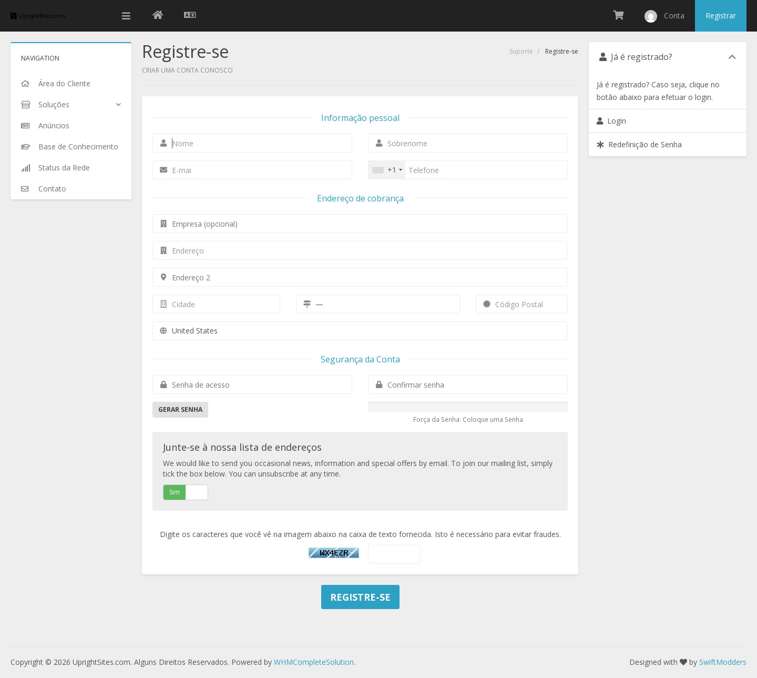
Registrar (720, 16)
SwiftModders (722, 662)
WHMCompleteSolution (314, 662)
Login (611, 121)
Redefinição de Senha (639, 144)
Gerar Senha (180, 409)
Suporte (521, 51)
